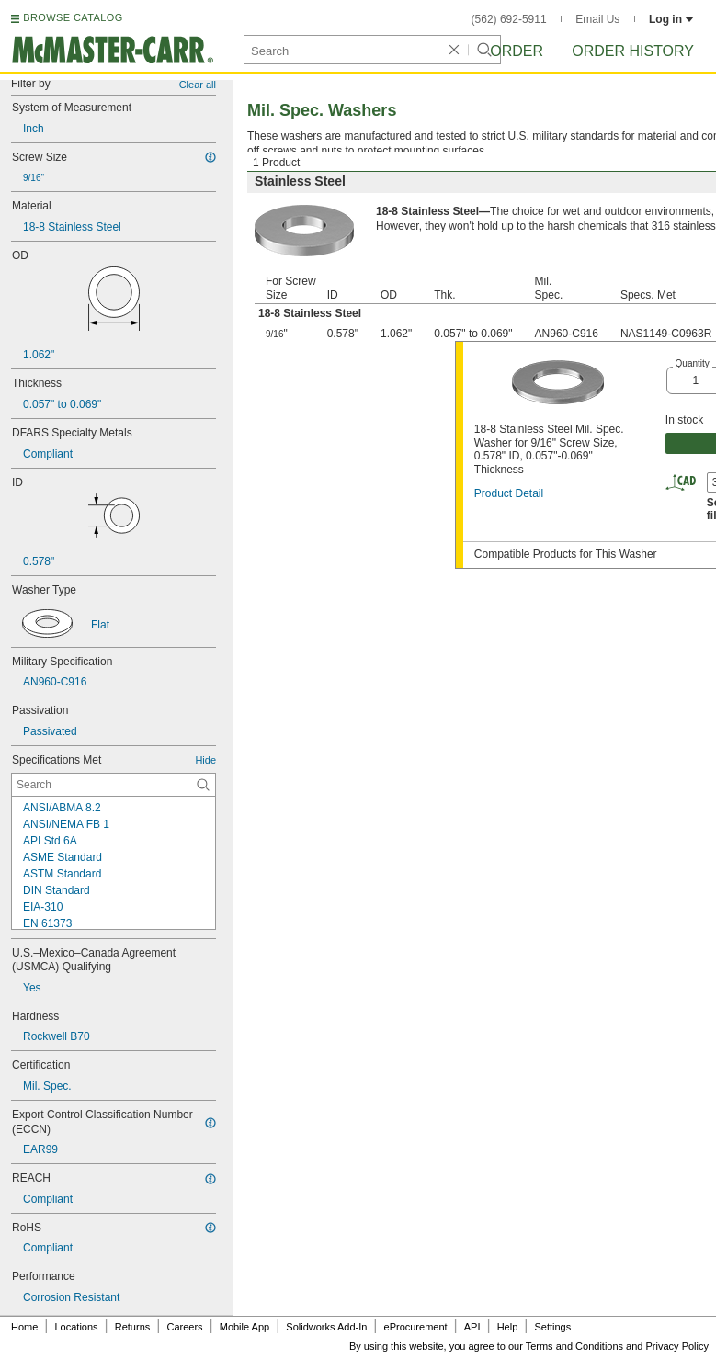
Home (24, 1326)
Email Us (597, 19)
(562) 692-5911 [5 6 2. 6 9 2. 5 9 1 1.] (509, 19)
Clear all (197, 84)
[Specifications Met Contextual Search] (113, 785)
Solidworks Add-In (326, 1326)
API (472, 1326)
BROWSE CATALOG (72, 17)
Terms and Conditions (574, 1346)
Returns (133, 1326)
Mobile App (244, 1326)
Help (507, 1326)
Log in (671, 19)
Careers (184, 1326)
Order (516, 51)
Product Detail (508, 493)
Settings (552, 1326)
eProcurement (416, 1326)
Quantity (693, 363)
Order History (633, 51)
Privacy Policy (677, 1346)
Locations (76, 1326)
